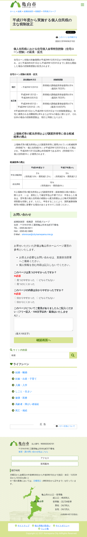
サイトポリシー (61, 525)
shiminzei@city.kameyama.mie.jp (37, 234)
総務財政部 (28, 11)
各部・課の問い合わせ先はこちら (33, 452)
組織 (19, 11)
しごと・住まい (23, 391)
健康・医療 (21, 398)
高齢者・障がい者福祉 (27, 404)
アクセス (45, 458)
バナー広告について (66, 426)
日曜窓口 (37, 481)
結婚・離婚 (21, 372)
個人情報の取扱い (41, 525)
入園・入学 (21, 385)
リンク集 (43, 528)
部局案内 (45, 464)
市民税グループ (49, 11)
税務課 (38, 11)
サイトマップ (22, 525)
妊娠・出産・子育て (26, 378)
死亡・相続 (21, 410)
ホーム (13, 11)
